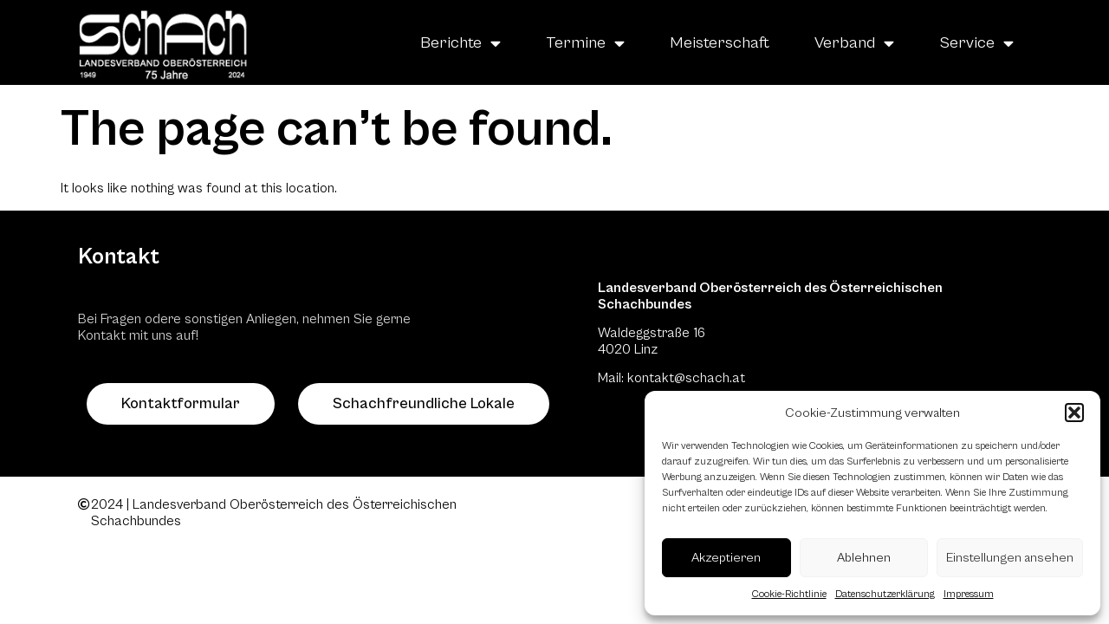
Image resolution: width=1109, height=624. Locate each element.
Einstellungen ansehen (1009, 557)
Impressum (969, 594)
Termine (585, 43)
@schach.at (709, 378)
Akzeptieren (726, 557)
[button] (1074, 412)
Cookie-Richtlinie (789, 594)
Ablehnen (864, 557)
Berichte (460, 43)
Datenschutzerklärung (885, 594)
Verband (854, 43)
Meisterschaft (719, 42)
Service (976, 43)
